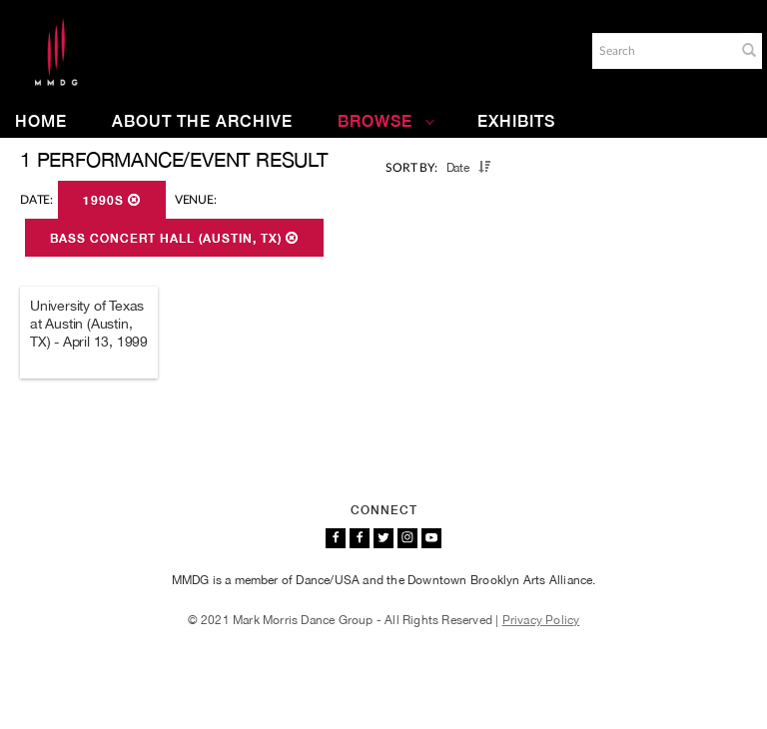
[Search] (662, 51)
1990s (112, 201)
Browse (386, 121)
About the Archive (202, 121)
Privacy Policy (541, 620)
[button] (749, 50)
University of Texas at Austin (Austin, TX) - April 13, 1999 (89, 324)
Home (41, 121)
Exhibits (516, 121)
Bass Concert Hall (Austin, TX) (174, 239)
